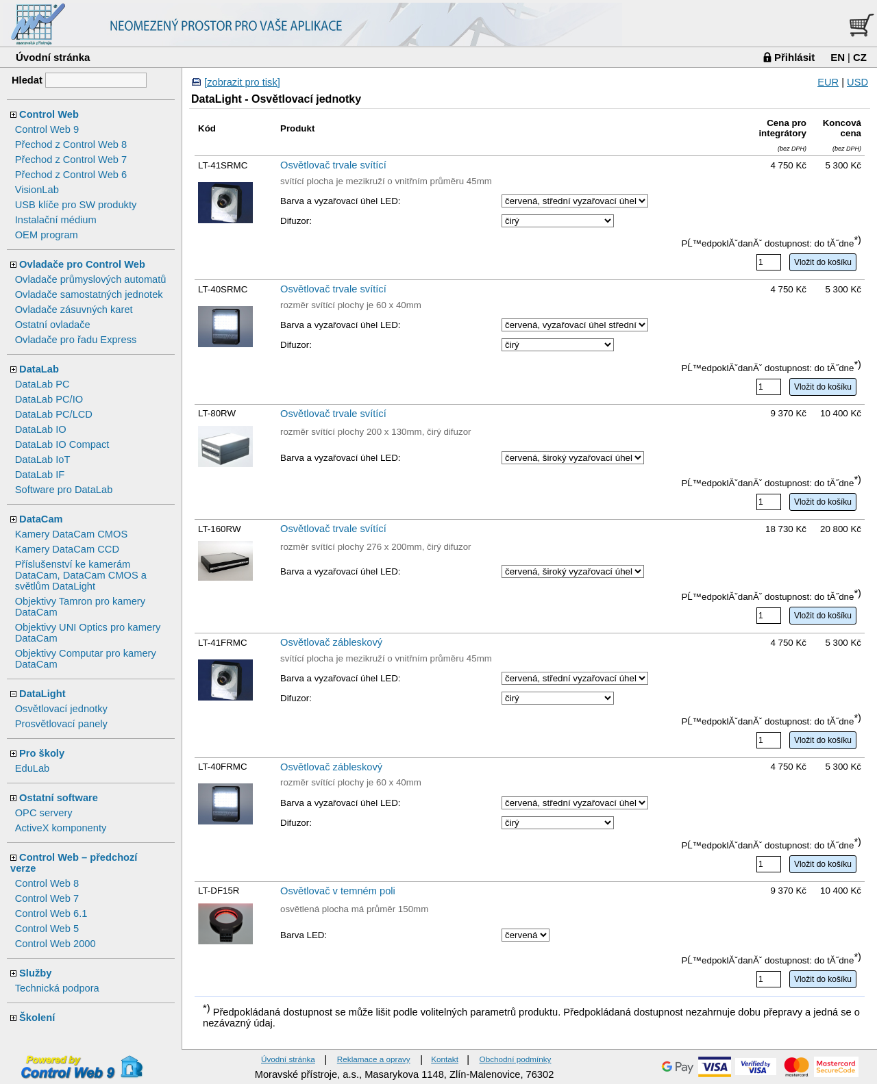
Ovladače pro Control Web (82, 264)
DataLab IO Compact (62, 444)
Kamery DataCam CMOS (71, 534)
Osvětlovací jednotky (61, 708)
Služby (35, 973)
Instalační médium (56, 219)
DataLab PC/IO (49, 399)
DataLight (42, 693)
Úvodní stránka (53, 57)
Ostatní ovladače (52, 324)
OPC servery (44, 812)
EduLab (32, 768)
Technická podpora (57, 988)
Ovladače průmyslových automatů (90, 279)
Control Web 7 (47, 898)
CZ (860, 57)
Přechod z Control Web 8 (71, 144)
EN (837, 57)
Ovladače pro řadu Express (76, 339)
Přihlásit (794, 57)
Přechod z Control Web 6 (71, 174)
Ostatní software (58, 797)
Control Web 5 (47, 928)
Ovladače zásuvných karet (74, 309)
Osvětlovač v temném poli (337, 890)
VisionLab (37, 189)
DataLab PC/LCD (53, 414)
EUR (828, 82)
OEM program (46, 234)
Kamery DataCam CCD (67, 549)
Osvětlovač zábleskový (331, 642)
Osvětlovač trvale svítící (333, 165)
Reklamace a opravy (373, 1059)
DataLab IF (40, 474)
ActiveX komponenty (61, 827)
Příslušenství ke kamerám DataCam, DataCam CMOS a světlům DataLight (81, 575)
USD (857, 82)
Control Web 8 (47, 883)
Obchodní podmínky (516, 1059)
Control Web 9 (47, 129)
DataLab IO (40, 429)
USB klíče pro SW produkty (76, 204)
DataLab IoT (43, 459)
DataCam (41, 519)
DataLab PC (42, 384)
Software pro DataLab (64, 489)
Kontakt (444, 1059)
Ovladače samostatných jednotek (89, 294)
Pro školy (41, 753)
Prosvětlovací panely (61, 723)
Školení (37, 1017)
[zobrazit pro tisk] (242, 82)
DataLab (39, 369)
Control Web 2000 (55, 943)
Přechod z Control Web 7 (71, 159)
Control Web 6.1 (51, 913)
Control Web (49, 114)
